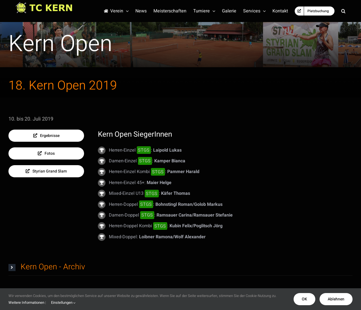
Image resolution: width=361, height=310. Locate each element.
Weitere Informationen (26, 302)
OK (304, 299)
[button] (343, 11)
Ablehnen (336, 299)
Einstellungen (63, 302)
